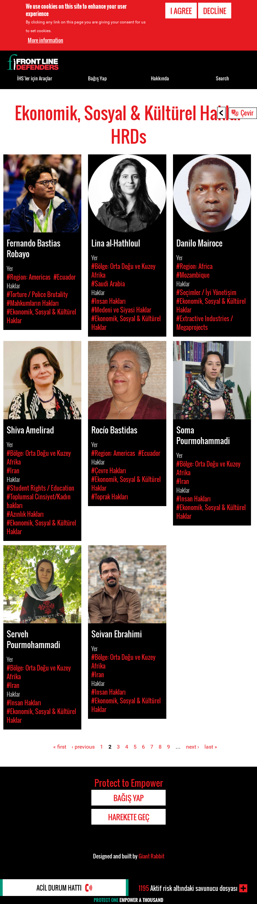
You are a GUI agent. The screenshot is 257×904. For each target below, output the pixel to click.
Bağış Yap (97, 78)
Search (222, 78)
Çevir (247, 112)
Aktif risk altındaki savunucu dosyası (188, 888)
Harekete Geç (128, 817)
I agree (181, 10)
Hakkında (160, 78)
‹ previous (83, 747)
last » (210, 747)
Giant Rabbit (151, 856)
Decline (214, 10)
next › (192, 747)
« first (59, 747)
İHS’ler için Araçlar (34, 78)
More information (45, 40)
